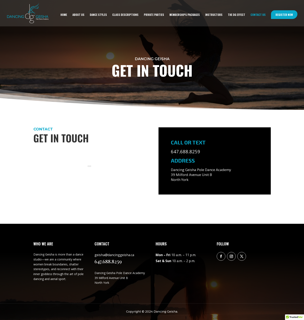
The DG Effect (236, 15)
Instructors (213, 15)
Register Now (284, 15)
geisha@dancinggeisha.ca (114, 255)
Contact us (258, 15)
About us (78, 15)
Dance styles (98, 15)
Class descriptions (125, 15)
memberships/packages (184, 15)
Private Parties (154, 15)
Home (63, 15)
